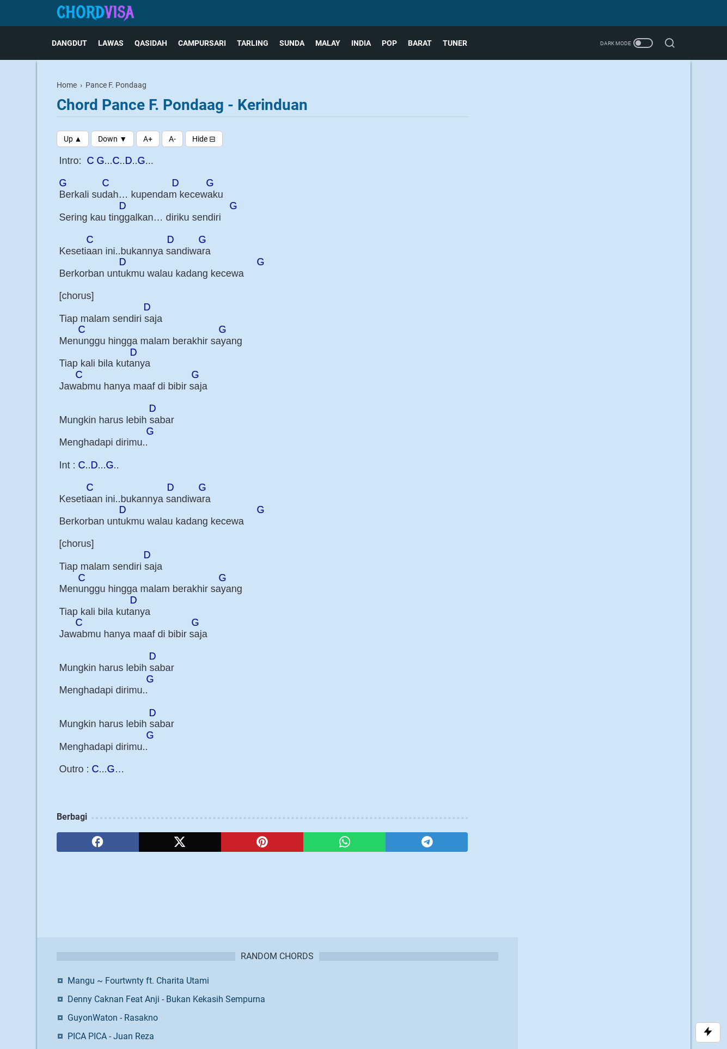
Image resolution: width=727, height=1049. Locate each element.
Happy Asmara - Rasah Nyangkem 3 (587, 195)
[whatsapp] (344, 842)
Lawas (116, 43)
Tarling (257, 43)
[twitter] (180, 842)
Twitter (626, 316)
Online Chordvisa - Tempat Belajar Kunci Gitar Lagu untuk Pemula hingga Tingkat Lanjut (592, 227)
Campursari (207, 43)
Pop (394, 43)
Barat (425, 43)
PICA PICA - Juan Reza (561, 177)
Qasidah (155, 43)
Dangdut (74, 43)
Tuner (460, 43)
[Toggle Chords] (204, 139)
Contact (311, 990)
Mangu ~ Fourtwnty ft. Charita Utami (589, 108)
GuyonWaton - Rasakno (563, 158)
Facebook (557, 316)
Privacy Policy (398, 990)
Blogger (420, 1008)
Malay (332, 43)
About (280, 990)
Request (443, 990)
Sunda (296, 43)
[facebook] (98, 842)
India (366, 43)
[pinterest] (262, 842)
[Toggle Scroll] (707, 1032)
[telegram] (427, 842)
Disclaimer (350, 990)
